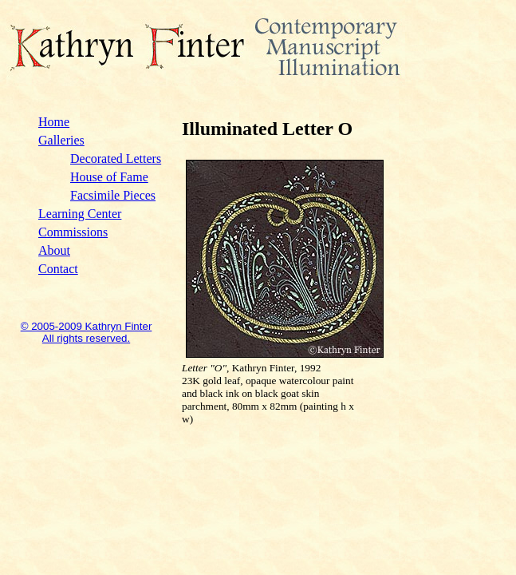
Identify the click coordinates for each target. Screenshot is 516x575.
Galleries (61, 140)
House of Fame (109, 177)
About (54, 250)
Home (53, 122)
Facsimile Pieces (113, 195)
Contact (58, 269)
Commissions (73, 232)
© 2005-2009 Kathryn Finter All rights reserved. (86, 332)
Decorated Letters (115, 158)
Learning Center (79, 213)
